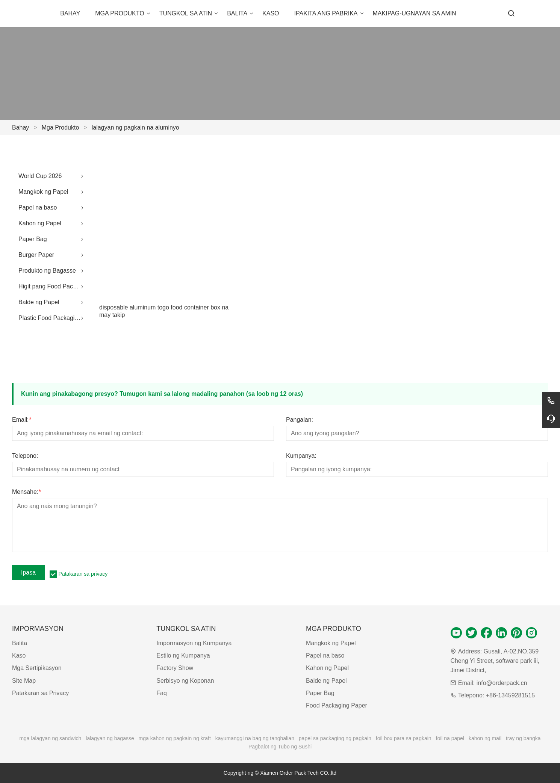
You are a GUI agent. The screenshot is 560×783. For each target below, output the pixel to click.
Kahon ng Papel (39, 223)
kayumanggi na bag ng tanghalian (254, 738)
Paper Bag (32, 239)
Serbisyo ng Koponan (185, 680)
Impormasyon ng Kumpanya (194, 643)
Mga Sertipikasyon (37, 668)
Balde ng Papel (38, 302)
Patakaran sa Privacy (40, 693)
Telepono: (25, 456)
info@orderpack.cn (502, 683)
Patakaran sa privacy (83, 574)
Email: (21, 420)
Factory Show (174, 668)
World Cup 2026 (40, 176)
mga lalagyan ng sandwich (50, 738)
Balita (19, 643)
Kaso (19, 655)
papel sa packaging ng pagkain (335, 738)
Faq (161, 693)
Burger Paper (36, 255)
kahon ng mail (485, 738)
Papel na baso (37, 207)
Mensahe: (26, 492)
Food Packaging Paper (336, 705)
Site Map (24, 680)
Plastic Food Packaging (49, 318)
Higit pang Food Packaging (52, 286)
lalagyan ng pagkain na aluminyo (135, 127)
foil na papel (450, 738)
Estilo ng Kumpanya (183, 655)
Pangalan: (299, 420)
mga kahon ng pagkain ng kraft (175, 738)
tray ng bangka (523, 738)
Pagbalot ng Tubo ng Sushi (280, 747)
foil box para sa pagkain (403, 738)
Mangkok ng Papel (43, 192)
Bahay (20, 127)
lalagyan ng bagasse (110, 738)
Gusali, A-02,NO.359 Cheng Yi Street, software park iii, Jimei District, (494, 660)
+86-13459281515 (510, 695)
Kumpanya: (301, 456)
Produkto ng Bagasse (47, 270)
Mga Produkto (60, 127)
